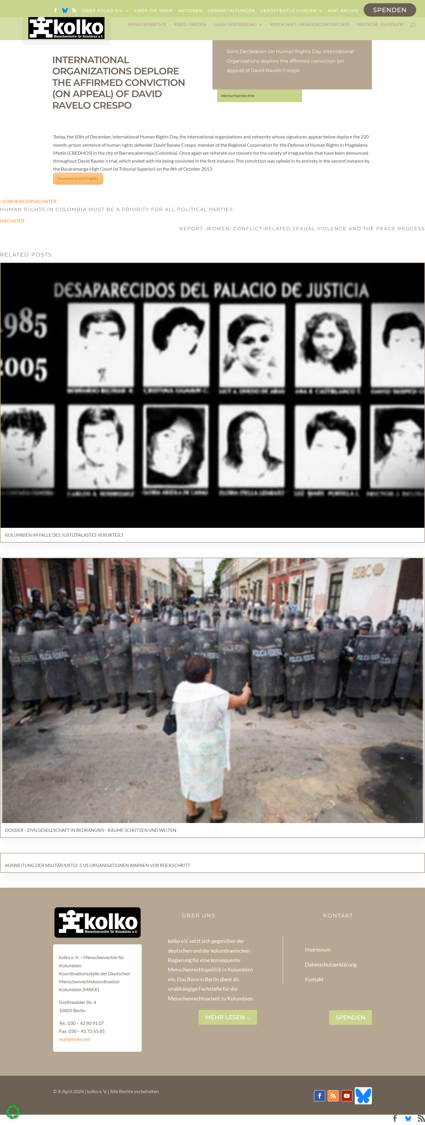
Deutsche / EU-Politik (380, 24)
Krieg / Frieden (190, 24)
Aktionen (190, 11)
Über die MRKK (154, 11)
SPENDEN (350, 1017)
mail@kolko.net (74, 1039)
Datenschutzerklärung (331, 964)
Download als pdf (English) (78, 178)
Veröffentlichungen (288, 11)
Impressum (318, 949)
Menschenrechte (147, 24)
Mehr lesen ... (228, 1017)
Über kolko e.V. (102, 11)
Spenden (390, 10)
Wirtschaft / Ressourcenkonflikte (309, 24)
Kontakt (314, 979)
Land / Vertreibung (235, 24)
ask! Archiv (343, 11)
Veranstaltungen (231, 11)
